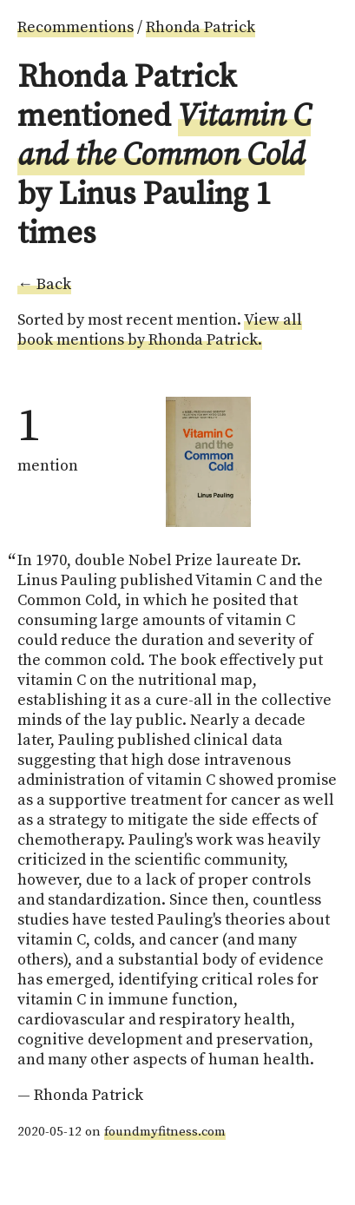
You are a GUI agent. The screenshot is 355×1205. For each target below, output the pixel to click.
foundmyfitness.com (165, 1131)
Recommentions (75, 27)
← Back (44, 284)
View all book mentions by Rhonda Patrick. (159, 330)
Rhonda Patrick (200, 27)
